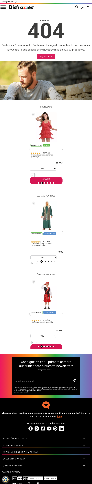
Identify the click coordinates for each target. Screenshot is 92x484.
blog (59, 416)
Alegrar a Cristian (46, 56)
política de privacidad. (21, 392)
